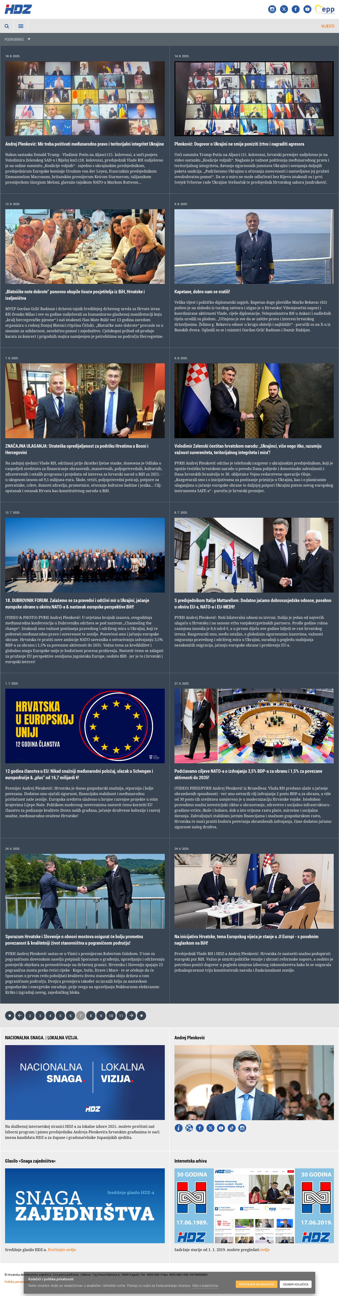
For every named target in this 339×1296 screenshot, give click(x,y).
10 (111, 1015)
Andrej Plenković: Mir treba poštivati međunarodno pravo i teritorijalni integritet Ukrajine (84, 144)
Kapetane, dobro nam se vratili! (202, 291)
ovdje (265, 1249)
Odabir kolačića (295, 1284)
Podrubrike (14, 39)
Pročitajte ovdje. (62, 1249)
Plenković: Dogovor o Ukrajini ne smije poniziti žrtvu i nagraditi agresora (239, 144)
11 (121, 1015)
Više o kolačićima (205, 1285)
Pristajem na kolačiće (256, 1284)
